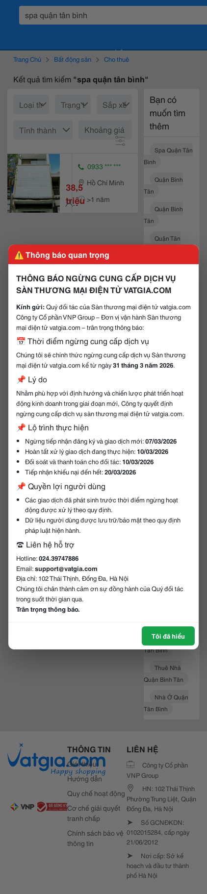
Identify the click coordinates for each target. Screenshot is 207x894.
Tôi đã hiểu (168, 635)
